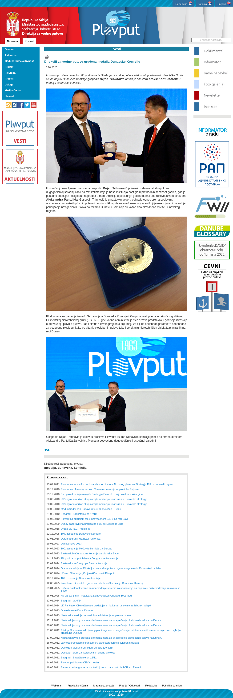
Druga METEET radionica (75, 528)
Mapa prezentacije (104, 685)
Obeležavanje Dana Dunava (77, 610)
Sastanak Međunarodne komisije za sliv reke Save (90, 553)
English (224, 3)
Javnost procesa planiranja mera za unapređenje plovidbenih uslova (100, 642)
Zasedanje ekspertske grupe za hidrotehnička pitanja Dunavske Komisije (102, 583)
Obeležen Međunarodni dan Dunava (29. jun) (86, 647)
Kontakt (29, 41)
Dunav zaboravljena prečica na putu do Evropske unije (92, 523)
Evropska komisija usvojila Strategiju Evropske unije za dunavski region (102, 494)
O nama (9, 49)
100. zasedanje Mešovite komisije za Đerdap (86, 548)
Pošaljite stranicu (172, 685)
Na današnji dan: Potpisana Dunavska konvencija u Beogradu (96, 595)
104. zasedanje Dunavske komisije (80, 533)
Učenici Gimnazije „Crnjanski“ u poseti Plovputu (88, 573)
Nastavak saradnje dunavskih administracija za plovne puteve (96, 615)
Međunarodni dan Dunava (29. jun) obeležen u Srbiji (91, 509)
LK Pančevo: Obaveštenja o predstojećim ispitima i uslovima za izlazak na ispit (106, 605)
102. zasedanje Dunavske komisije (80, 578)
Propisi (9, 78)
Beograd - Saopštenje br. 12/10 (78, 513)
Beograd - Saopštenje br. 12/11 (78, 657)
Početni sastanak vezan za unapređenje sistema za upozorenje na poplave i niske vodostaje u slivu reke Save (120, 589)
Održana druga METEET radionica (80, 538)
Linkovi (9, 96)
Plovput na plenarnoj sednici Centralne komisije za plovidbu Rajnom (100, 489)
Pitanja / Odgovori (129, 685)
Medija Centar (13, 90)
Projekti (9, 66)
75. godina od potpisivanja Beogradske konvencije (89, 558)
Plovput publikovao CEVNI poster (80, 662)
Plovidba (10, 72)
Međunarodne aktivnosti (20, 61)
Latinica (205, 3)
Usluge (9, 84)
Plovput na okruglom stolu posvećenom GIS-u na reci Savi (94, 518)
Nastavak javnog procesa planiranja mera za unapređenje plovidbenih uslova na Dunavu (111, 620)
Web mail (56, 685)
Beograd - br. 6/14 (71, 600)
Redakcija (151, 685)
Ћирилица (183, 3)
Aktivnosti (11, 55)
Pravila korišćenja (78, 685)
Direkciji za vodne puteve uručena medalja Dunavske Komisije (92, 61)
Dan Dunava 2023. (71, 543)
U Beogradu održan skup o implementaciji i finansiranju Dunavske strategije (104, 499)
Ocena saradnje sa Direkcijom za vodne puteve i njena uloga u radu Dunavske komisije (111, 568)
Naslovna (12, 41)
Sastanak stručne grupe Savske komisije (84, 563)
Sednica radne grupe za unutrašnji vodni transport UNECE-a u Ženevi (101, 667)
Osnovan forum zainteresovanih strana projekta (88, 652)
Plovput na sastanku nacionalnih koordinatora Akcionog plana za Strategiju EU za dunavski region (117, 484)
